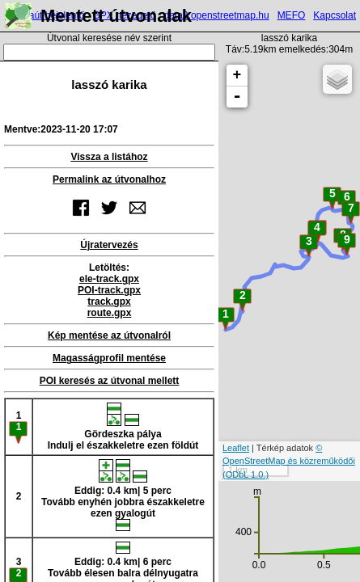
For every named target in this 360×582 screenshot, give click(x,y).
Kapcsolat (334, 15)
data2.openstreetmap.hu (216, 15)
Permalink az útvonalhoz (109, 179)
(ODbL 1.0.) (245, 474)
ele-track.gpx (109, 279)
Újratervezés (109, 245)
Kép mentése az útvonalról (109, 335)
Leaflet (235, 448)
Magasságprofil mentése (109, 358)
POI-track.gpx (109, 290)
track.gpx (108, 301)
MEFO (291, 15)
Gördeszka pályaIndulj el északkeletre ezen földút (123, 427)
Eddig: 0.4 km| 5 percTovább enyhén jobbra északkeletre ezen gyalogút (123, 495)
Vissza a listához (108, 156)
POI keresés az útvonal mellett (110, 380)
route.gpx (109, 312)
